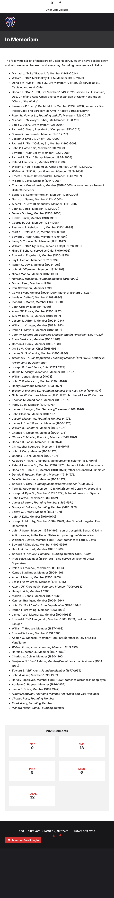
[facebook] (60, 835)
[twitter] (54, 835)
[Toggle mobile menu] (107, 22)
